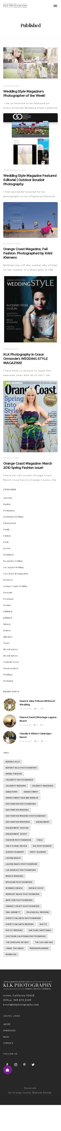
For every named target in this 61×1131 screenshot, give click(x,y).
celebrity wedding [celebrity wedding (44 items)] (16, 786)
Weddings (8, 674)
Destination (9, 510)
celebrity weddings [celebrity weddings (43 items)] (42, 786)
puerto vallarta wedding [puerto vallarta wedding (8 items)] (20, 924)
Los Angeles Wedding (13, 567)
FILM (6, 542)
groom (6, 548)
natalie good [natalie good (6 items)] (36, 888)
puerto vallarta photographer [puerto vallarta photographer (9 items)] (23, 918)
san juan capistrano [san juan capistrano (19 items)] (40, 930)
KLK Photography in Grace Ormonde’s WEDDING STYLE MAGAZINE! (25, 358)
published (7, 617)
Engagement (9, 523)
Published (7, 611)
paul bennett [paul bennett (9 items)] (13, 912)
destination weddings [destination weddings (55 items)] (18, 822)
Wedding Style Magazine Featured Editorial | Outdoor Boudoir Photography (29, 180)
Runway (7, 624)
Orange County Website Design (32, 1092)
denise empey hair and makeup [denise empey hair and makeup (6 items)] (22, 798)
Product (7, 605)
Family (6, 529)
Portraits (7, 592)
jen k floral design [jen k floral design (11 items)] (16, 846)
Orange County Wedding (15, 586)
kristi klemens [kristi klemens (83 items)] (38, 852)
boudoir (7, 504)
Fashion (7, 535)
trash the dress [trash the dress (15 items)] (15, 948)
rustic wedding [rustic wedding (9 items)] (14, 930)
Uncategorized (10, 668)
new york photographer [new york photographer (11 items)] (19, 900)
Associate (7, 497)
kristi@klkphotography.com (21, 1004)
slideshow (8, 636)
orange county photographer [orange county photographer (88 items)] (22, 906)
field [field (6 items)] (40, 840)
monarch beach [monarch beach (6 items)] (14, 888)
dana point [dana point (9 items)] (12, 792)
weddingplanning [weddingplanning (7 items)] (39, 948)
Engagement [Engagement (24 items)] (43, 822)
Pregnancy (8, 598)
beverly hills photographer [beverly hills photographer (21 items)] (21, 768)
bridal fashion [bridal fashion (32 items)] (14, 774)
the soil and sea (10, 649)
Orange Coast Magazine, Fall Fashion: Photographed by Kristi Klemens (27, 253)
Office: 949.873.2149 (17, 1000)
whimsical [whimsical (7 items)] (11, 954)
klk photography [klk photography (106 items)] (42, 846)
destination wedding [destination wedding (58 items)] (17, 810)
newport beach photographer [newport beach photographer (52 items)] (22, 894)
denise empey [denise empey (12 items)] (31, 792)
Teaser (6, 642)
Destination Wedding (13, 516)
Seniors (7, 630)
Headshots (8, 554)
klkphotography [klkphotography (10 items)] (15, 852)
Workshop (8, 680)
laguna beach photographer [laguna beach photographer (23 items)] (21, 864)
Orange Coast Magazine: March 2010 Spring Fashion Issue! (27, 465)
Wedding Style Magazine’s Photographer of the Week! (24, 93)
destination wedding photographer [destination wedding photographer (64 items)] (25, 816)
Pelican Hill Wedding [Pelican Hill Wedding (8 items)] (38, 912)
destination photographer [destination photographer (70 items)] (21, 804)
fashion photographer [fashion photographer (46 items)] (18, 840)
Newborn (8, 579)
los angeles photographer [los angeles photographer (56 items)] (21, 870)
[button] (7, 1069)
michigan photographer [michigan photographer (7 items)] (19, 882)
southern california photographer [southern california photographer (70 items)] (25, 936)
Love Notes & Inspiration (15, 573)
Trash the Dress (11, 662)
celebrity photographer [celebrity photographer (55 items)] (19, 780)
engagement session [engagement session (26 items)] (17, 828)
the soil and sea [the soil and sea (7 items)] (44, 942)
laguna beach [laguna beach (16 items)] (13, 858)
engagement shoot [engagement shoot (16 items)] (16, 834)
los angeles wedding (13, 560)
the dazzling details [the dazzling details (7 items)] (17, 942)
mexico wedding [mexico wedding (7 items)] (14, 876)
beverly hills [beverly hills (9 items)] (13, 762)
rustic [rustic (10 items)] (43, 924)
